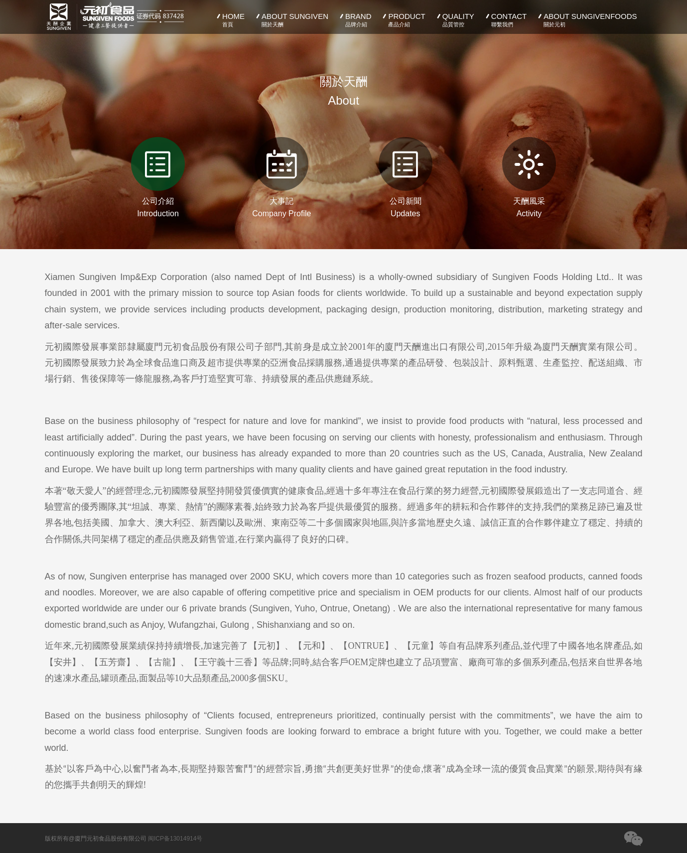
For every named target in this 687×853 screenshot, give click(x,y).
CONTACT (505, 19)
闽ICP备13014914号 (175, 838)
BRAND (354, 19)
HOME (230, 19)
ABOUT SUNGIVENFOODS (586, 19)
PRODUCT (403, 19)
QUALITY (454, 19)
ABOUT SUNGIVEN (291, 19)
